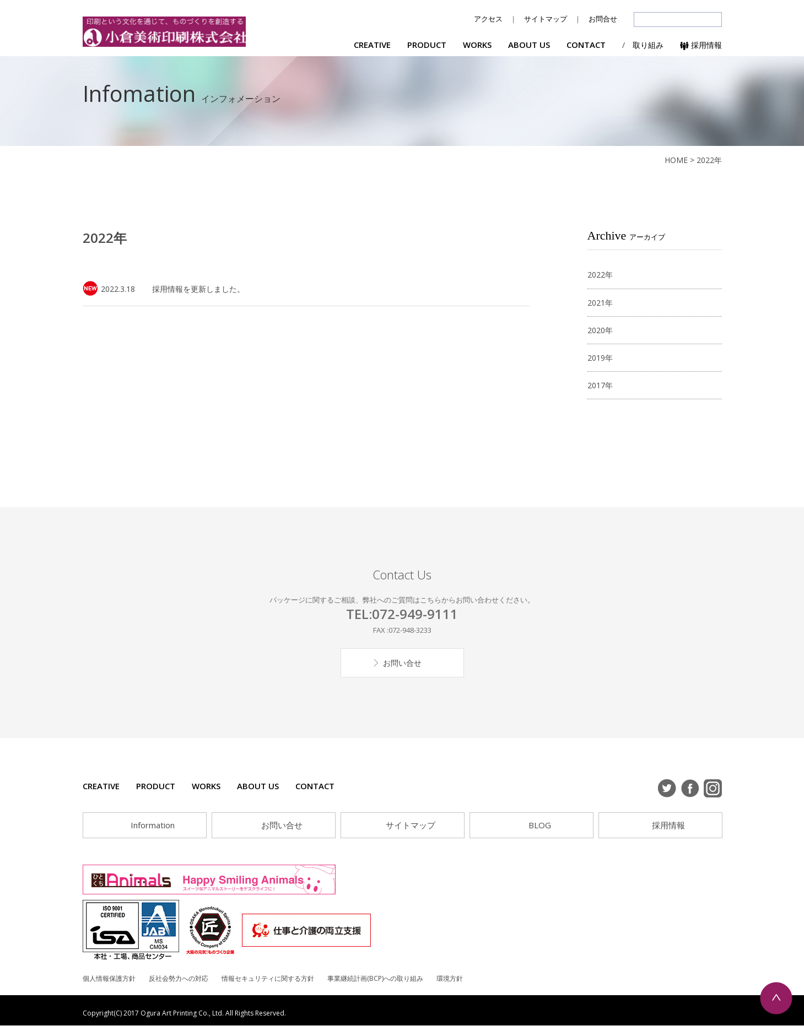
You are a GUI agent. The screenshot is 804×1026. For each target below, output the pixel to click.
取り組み (648, 45)
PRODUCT (426, 44)
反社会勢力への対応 (178, 978)
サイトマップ (545, 19)
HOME (676, 160)
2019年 (600, 357)
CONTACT (586, 44)
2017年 (600, 385)
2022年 (600, 274)
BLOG (539, 824)
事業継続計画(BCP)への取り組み (375, 978)
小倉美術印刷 (165, 32)
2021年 (600, 302)
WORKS (477, 44)
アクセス (488, 19)
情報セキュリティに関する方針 (268, 978)
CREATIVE (372, 44)
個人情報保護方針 (109, 978)
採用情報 (701, 45)
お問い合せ (402, 663)
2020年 (600, 330)
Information (153, 824)
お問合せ (603, 19)
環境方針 (449, 978)
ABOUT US (529, 44)
